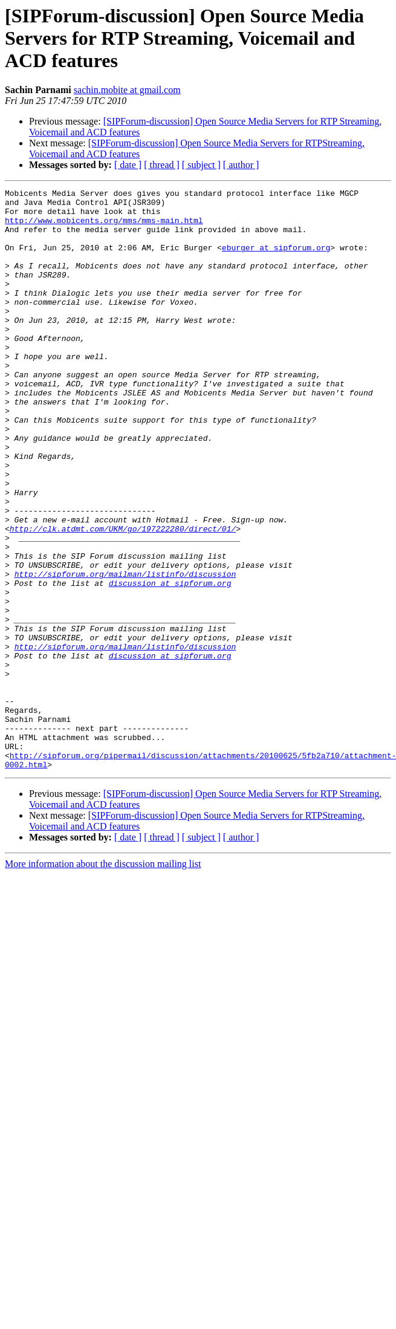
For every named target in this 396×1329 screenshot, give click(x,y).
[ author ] (241, 165)
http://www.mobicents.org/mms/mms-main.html (104, 227)
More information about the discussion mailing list (103, 980)
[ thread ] (162, 165)
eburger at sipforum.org (276, 260)
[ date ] (127, 165)
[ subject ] (201, 165)
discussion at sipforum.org (170, 662)
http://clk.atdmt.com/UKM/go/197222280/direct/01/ (123, 597)
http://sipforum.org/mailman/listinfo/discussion (125, 651)
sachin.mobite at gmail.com (127, 90)
